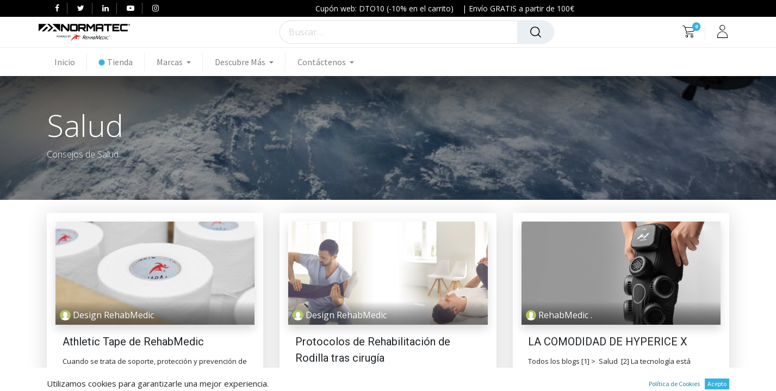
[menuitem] (70, 62)
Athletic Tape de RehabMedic (133, 341)
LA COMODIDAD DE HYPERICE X (607, 341)
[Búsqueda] (535, 32)
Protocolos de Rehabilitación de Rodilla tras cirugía (372, 349)
